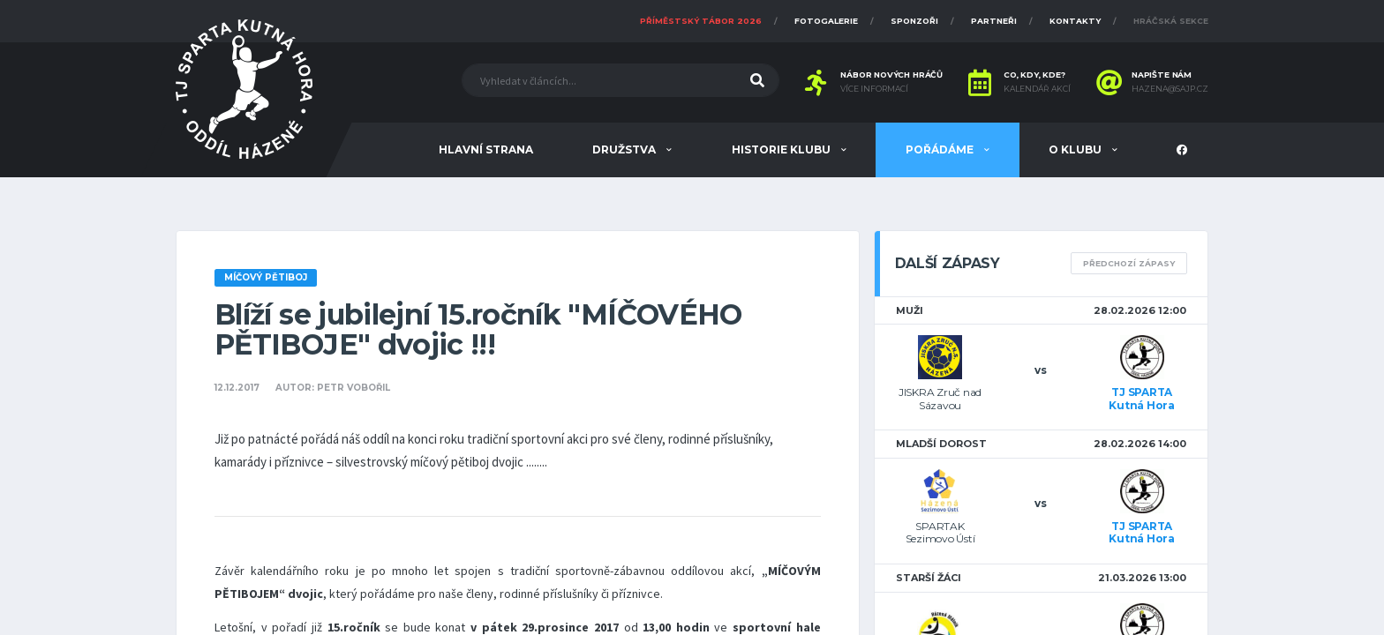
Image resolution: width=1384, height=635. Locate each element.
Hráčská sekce (1170, 21)
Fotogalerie (826, 21)
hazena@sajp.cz (1170, 89)
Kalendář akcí (1037, 89)
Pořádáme (941, 149)
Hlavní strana (486, 149)
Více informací (874, 89)
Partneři (994, 21)
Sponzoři (914, 21)
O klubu (1076, 149)
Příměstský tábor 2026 (701, 21)
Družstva (625, 149)
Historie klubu (782, 149)
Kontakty (1075, 21)
